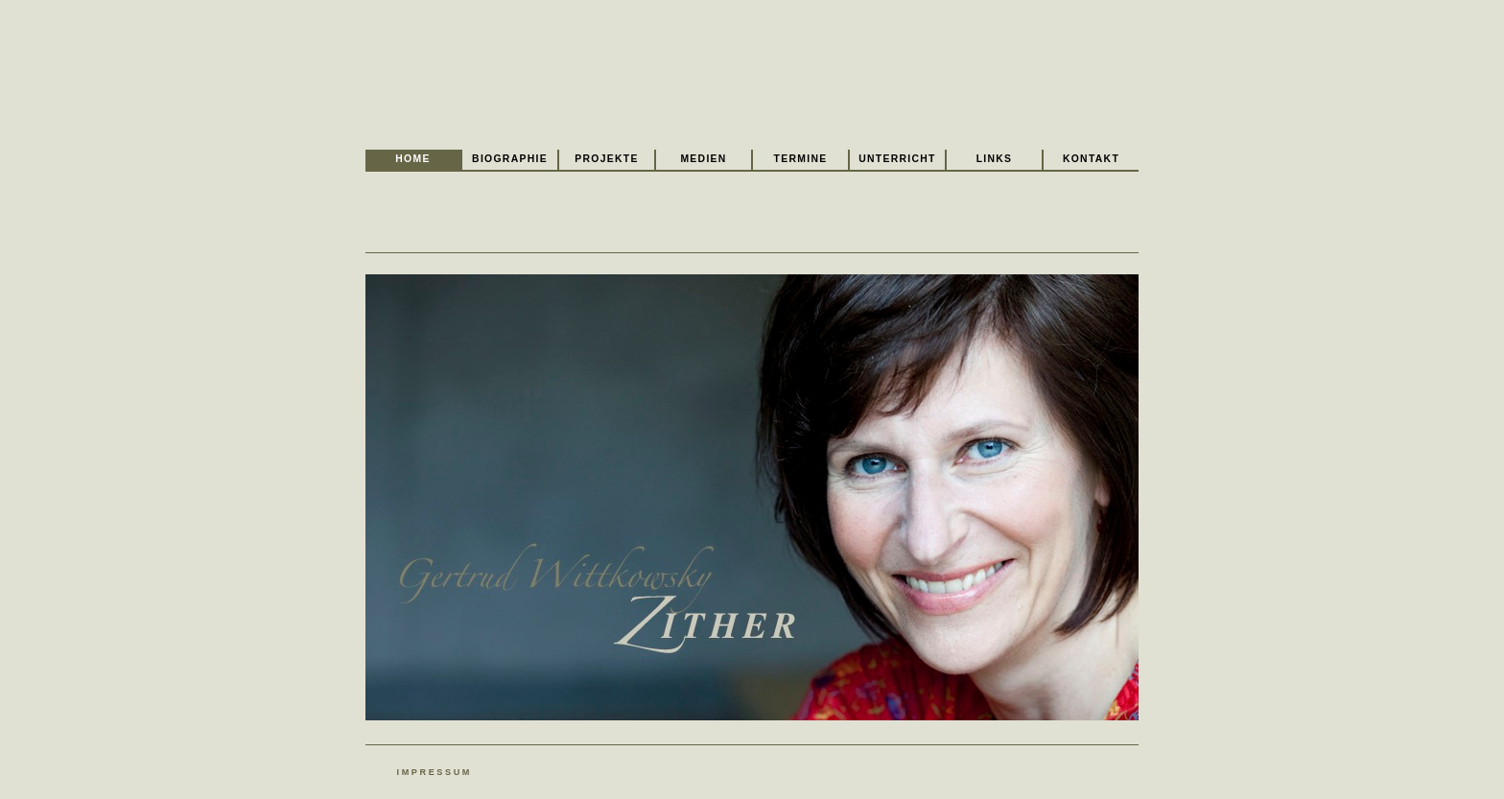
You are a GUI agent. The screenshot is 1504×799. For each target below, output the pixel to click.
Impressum (434, 772)
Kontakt (1091, 158)
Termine (801, 158)
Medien (703, 158)
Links (994, 158)
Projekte (606, 158)
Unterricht (897, 158)
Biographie (510, 158)
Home (412, 158)
